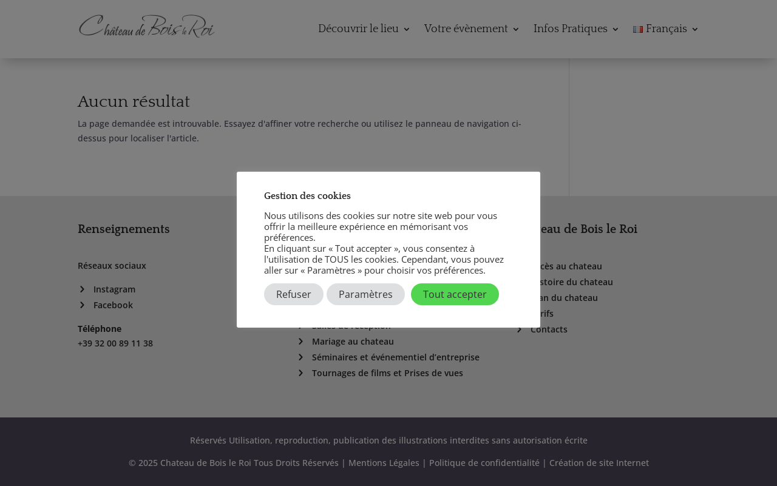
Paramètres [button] (366, 294)
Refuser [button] (293, 294)
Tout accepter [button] (455, 294)
